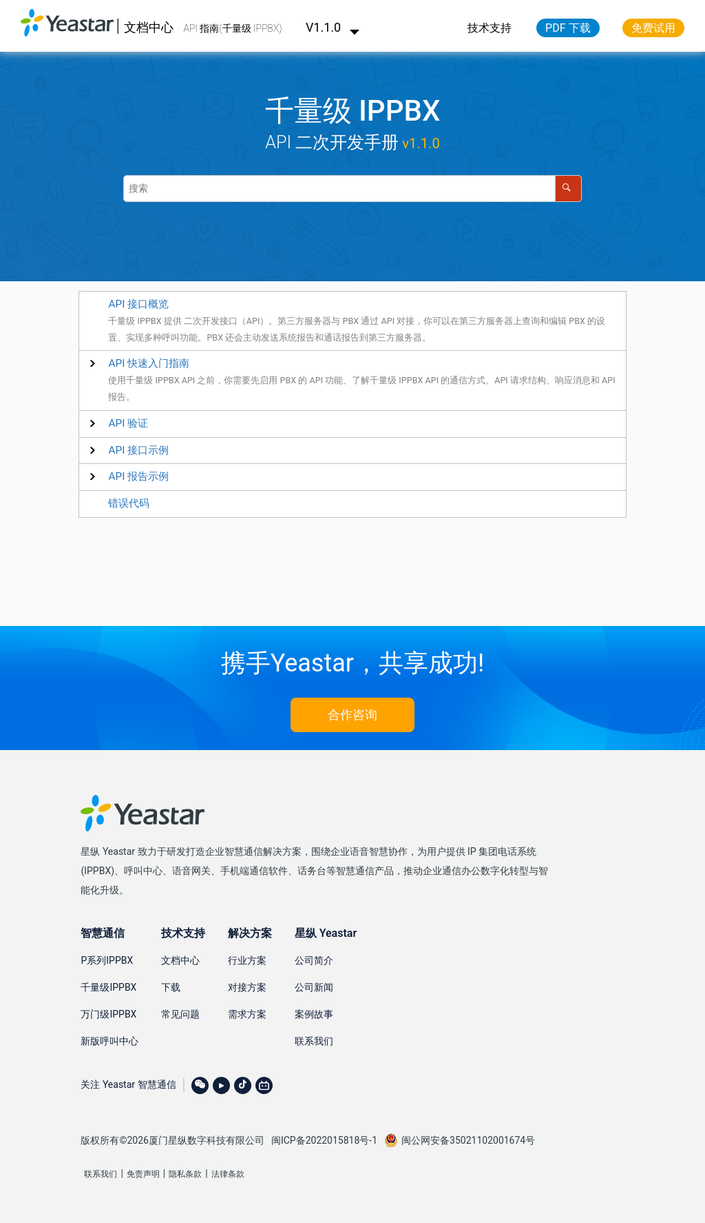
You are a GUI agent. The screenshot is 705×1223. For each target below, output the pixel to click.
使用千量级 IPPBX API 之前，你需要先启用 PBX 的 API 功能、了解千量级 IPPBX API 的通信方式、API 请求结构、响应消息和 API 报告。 (361, 388)
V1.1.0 (333, 27)
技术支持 (489, 27)
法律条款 (227, 1174)
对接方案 (247, 987)
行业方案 (247, 960)
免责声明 (143, 1174)
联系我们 (314, 1041)
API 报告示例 (138, 476)
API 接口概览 (138, 304)
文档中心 (148, 27)
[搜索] (568, 188)
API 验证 (128, 423)
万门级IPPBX (108, 1014)
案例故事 (314, 1014)
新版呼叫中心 (109, 1041)
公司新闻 (314, 987)
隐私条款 (185, 1174)
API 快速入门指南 (148, 363)
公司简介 (314, 960)
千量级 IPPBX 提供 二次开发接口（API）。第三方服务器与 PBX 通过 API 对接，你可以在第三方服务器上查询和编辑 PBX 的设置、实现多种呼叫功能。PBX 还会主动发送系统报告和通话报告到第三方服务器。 (356, 329)
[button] (148, 363)
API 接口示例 (138, 450)
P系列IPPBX (107, 960)
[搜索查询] (352, 188)
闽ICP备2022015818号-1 (324, 1140)
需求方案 (247, 1014)
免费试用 (653, 27)
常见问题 (180, 1014)
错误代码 (128, 503)
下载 (170, 987)
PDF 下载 (567, 27)
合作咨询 (352, 714)
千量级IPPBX (108, 987)
